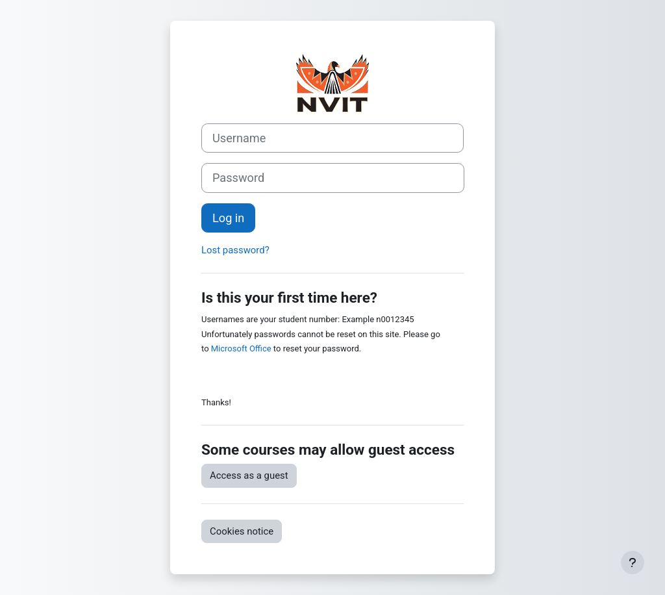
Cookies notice (241, 531)
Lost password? (235, 250)
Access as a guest (249, 475)
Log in (228, 218)
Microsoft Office (241, 348)
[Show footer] (632, 562)
